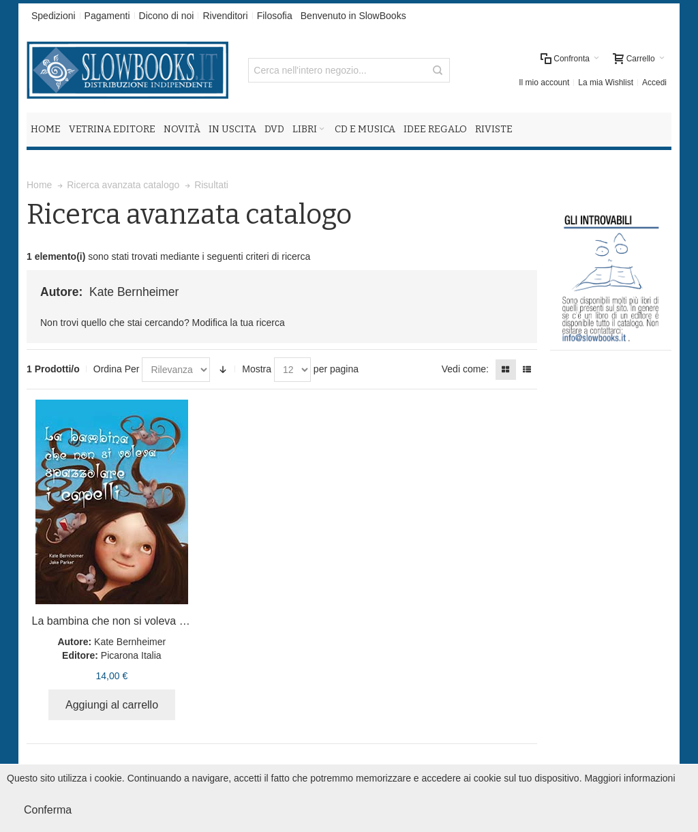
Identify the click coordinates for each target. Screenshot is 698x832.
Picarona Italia (131, 655)
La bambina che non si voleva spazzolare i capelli (151, 621)
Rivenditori (224, 15)
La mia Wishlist (605, 82)
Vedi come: (465, 368)
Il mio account (544, 82)
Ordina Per (116, 368)
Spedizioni (53, 15)
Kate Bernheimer (130, 641)
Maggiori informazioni (629, 778)
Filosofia (274, 15)
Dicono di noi (166, 15)
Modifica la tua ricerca (238, 322)
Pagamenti (107, 15)
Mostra (256, 368)
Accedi (654, 82)
